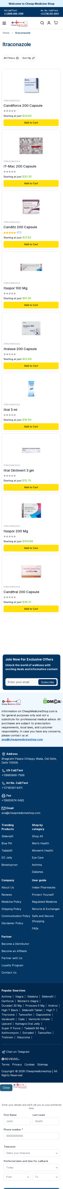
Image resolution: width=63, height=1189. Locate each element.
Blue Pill (7, 843)
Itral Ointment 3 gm (19, 470)
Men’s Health (40, 843)
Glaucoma (23, 1037)
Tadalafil (7, 850)
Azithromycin (10, 1032)
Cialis (21, 1019)
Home (6, 32)
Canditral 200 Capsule (21, 592)
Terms (6, 1064)
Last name (39, 1114)
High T (50, 1010)
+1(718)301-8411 (12, 787)
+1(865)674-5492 (13, 800)
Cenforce (8, 1001)
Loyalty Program (12, 965)
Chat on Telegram (17, 1051)
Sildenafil (7, 836)
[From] (17, 1177)
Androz (53, 1005)
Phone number (13, 1129)
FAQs (35, 928)
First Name (10, 1114)
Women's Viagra (27, 1001)
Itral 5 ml (10, 410)
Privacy (17, 1064)
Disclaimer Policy (12, 923)
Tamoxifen (25, 1014)
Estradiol (28, 1032)
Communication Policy (16, 916)
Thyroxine (8, 1014)
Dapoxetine (43, 1014)
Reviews (7, 894)
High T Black (10, 1010)
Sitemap (42, 1064)
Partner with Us (12, 958)
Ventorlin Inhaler (39, 1019)
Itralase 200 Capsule (20, 349)
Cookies (30, 1064)
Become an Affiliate (14, 951)
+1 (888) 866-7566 (13, 13)
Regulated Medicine (44, 901)
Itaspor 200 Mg (16, 531)
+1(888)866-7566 (13, 775)
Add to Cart (31, 122)
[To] (46, 1177)
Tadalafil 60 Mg (34, 1028)
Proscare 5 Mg (34, 1005)
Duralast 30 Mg (12, 1005)
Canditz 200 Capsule (20, 227)
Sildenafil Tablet (32, 1010)
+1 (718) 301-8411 (50, 13)
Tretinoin (7, 1037)
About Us (8, 887)
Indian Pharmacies (43, 887)
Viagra (19, 996)
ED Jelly (7, 857)
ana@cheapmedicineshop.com (22, 739)
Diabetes (37, 871)
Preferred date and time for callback (26, 1161)
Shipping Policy (11, 909)
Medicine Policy (11, 901)
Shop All (37, 836)
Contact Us (9, 972)
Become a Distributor (15, 943)
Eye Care (38, 857)
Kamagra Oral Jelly (27, 1023)
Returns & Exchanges (46, 909)
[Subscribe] (47, 682)
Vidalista (32, 996)
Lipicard (6, 1023)
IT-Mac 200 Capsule (20, 166)
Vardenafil (8, 1019)
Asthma (37, 864)
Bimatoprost (10, 864)
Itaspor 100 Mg (15, 288)
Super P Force (11, 1028)
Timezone (9, 1146)
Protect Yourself (43, 894)
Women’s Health (42, 850)
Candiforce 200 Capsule (23, 106)
